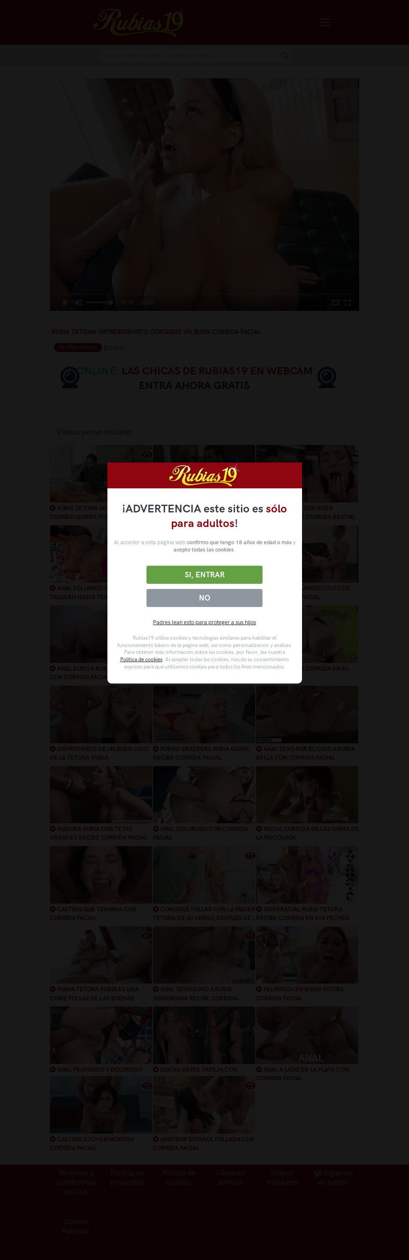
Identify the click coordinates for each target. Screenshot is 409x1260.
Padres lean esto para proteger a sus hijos (204, 622)
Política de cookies (141, 659)
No (204, 598)
